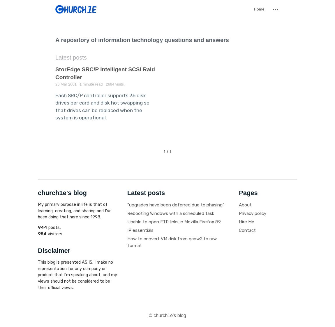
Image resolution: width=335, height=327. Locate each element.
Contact (247, 230)
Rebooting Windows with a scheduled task (170, 213)
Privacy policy (252, 213)
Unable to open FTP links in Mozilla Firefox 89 (174, 222)
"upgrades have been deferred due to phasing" (175, 205)
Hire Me (246, 222)
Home (259, 9)
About (245, 205)
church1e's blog (170, 315)
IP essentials (140, 230)
